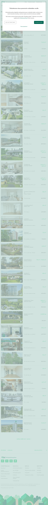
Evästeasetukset (24, 18)
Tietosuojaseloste (23, 26)
